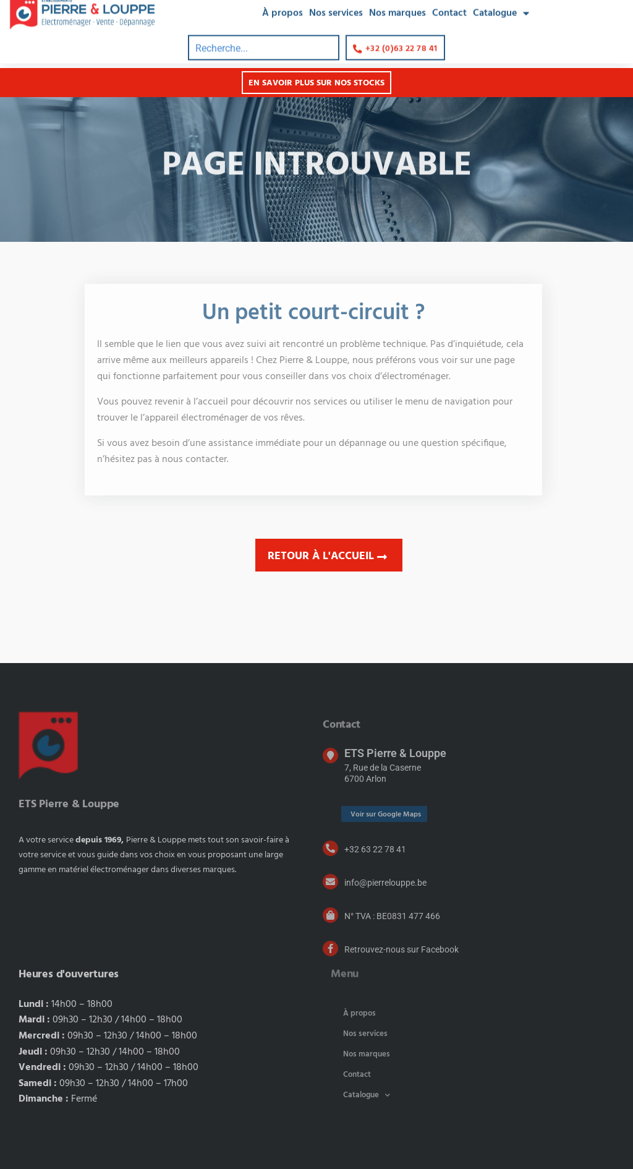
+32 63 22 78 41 (375, 849)
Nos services (365, 1033)
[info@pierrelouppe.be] (330, 881)
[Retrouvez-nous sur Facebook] (330, 948)
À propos (359, 1013)
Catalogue (366, 1095)
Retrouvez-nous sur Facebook (401, 949)
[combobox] (263, 38)
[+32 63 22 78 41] (330, 848)
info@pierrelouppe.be (385, 883)
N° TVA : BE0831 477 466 (392, 916)
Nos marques (366, 1054)
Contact (357, 1074)
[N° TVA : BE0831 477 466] (330, 915)
